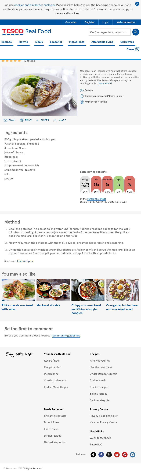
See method (105, 83)
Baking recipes (98, 393)
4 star (15, 60)
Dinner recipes (52, 435)
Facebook (101, 454)
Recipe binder (52, 367)
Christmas (127, 42)
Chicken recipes (99, 387)
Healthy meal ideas (101, 367)
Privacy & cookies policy (104, 415)
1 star (3, 60)
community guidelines (66, 335)
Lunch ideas (51, 428)
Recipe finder (52, 360)
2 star (7, 60)
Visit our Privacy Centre (103, 422)
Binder (42, 120)
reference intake (96, 198)
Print (25, 120)
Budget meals (98, 380)
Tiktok (93, 454)
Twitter (109, 454)
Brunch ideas (51, 422)
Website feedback (100, 437)
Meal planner (51, 373)
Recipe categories (100, 400)
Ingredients (76, 42)
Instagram (132, 454)
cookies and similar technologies (35, 5)
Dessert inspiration (55, 442)
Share (59, 120)
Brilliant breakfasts (55, 415)
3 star (11, 60)
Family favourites (100, 360)
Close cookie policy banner (137, 4)
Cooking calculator (55, 380)
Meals (39, 42)
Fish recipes (25, 261)
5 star (19, 60)
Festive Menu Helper (56, 387)
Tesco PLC (96, 444)
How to (23, 42)
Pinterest (125, 454)
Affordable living (102, 42)
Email (10, 120)
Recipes (6, 42)
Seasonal (56, 42)
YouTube (117, 454)
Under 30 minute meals (103, 373)
